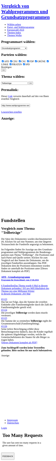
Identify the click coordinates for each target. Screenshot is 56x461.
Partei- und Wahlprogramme (20, 27)
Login (4, 428)
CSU (22, 61)
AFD (5, 61)
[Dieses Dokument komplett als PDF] (19, 342)
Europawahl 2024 (15, 30)
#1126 (4, 326)
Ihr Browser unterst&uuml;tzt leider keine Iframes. (23, 440)
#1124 (4, 310)
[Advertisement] (13, 168)
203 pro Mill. (25, 291)
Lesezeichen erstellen (11, 112)
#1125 (4, 318)
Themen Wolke (14, 35)
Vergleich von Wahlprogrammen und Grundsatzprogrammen (25, 11)
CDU (14, 61)
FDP (30, 61)
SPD (26, 64)
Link (10, 96)
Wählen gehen (14, 24)
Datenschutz (13, 423)
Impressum (12, 420)
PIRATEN (16, 64)
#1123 (4, 299)
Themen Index (14, 32)
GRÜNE (40, 61)
